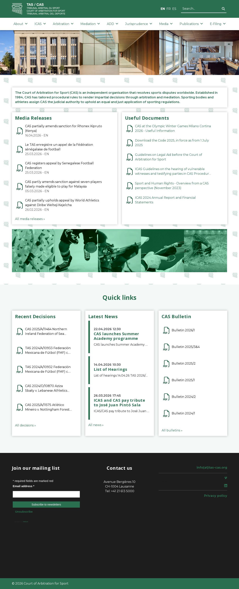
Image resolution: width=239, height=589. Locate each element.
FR (168, 9)
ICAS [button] (40, 24)
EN (163, 9)
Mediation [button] (90, 24)
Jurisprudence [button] (138, 24)
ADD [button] (112, 24)
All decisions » (25, 425)
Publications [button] (191, 24)
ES (174, 9)
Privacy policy (215, 496)
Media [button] (166, 24)
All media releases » (30, 219)
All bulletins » (172, 430)
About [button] (21, 24)
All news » (96, 425)
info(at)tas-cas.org (212, 467)
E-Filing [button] (218, 24)
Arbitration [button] (63, 24)
